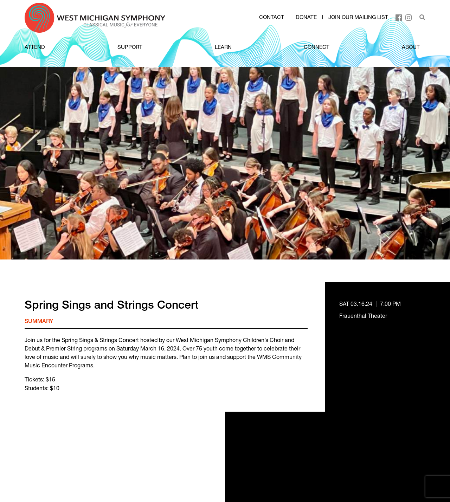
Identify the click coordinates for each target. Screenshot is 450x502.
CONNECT (316, 47)
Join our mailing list (358, 17)
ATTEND (35, 47)
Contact (271, 17)
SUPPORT (129, 47)
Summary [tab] (39, 322)
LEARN (223, 47)
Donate (306, 17)
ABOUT (411, 47)
